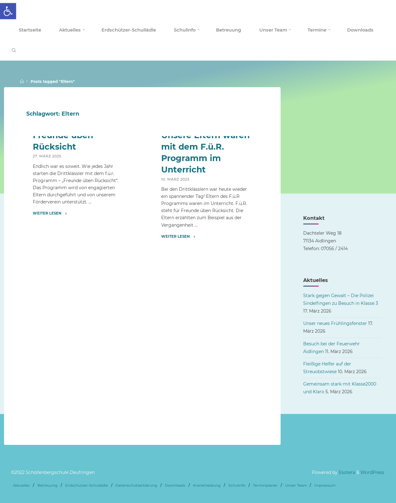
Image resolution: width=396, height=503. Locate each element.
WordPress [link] (372, 472)
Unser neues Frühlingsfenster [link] (335, 323)
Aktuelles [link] (21, 485)
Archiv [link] (40, 189)
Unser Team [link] (296, 485)
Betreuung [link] (47, 485)
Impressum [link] (324, 485)
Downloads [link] (175, 485)
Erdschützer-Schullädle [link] (86, 485)
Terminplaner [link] (265, 485)
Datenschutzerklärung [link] (136, 485)
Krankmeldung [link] (207, 485)
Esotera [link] (346, 472)
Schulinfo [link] (236, 485)
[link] (8, 11)
